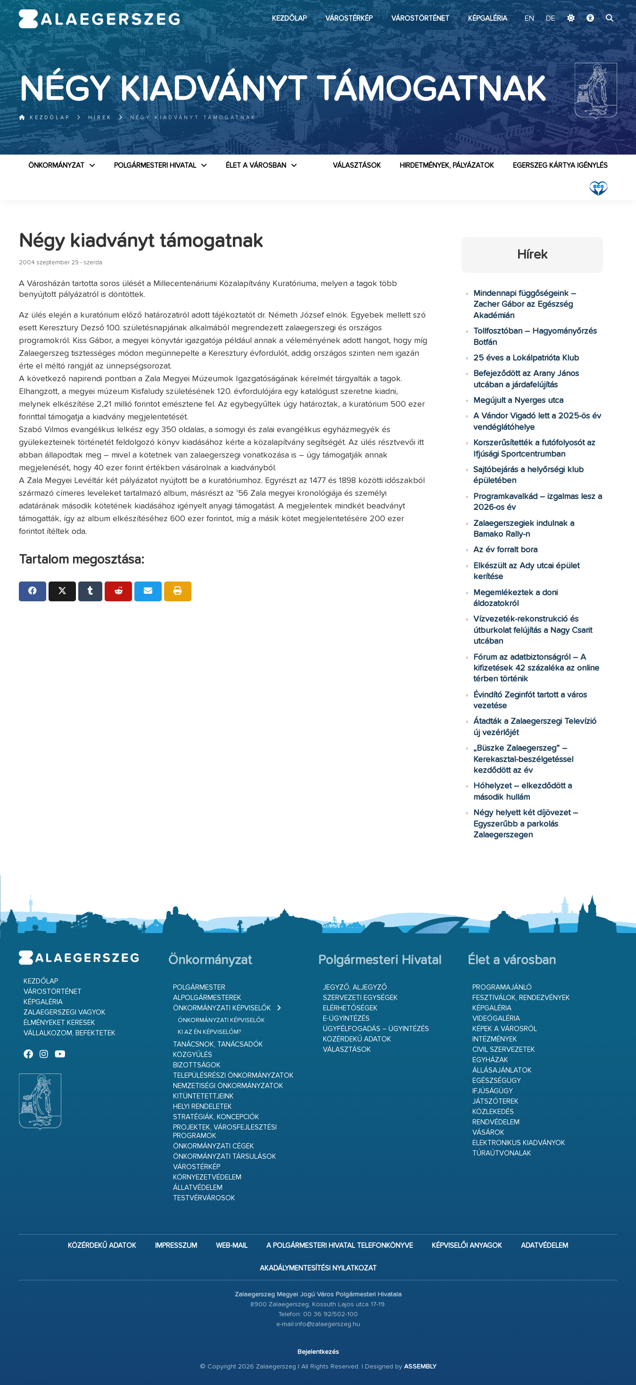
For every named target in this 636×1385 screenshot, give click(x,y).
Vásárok (488, 1132)
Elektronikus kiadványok (518, 1143)
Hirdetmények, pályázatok (447, 165)
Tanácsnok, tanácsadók (218, 1044)
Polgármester (199, 987)
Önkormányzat (56, 165)
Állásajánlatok (502, 1070)
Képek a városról (504, 1029)
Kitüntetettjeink (203, 1096)
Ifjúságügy (492, 1091)
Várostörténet (420, 18)
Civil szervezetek (503, 1049)
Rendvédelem (496, 1122)
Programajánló (502, 987)
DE (550, 19)
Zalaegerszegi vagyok (65, 1012)
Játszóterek (495, 1101)
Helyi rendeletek (202, 1106)
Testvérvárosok (204, 1198)
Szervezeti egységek (360, 997)
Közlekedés (493, 1111)
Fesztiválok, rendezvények (521, 997)
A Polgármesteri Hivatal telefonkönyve (339, 1245)
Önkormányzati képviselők (222, 1008)
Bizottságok (197, 1065)
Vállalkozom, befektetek (70, 1033)
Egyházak (490, 1060)
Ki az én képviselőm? (209, 1032)
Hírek (100, 117)
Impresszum (176, 1245)
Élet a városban (256, 165)
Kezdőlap (289, 18)
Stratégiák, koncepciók (216, 1117)
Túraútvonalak (501, 1153)
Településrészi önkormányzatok (233, 1075)
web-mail (232, 1245)
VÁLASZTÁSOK (357, 165)
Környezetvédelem (207, 1177)
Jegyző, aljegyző (355, 987)
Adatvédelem (544, 1245)
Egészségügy (496, 1080)
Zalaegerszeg (99, 18)
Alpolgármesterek (207, 997)
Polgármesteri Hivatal (155, 165)
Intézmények (494, 1039)
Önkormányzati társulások (224, 1156)
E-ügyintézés (346, 1018)
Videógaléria (496, 1018)
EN (529, 19)
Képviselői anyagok (467, 1245)
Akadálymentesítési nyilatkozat (318, 1268)
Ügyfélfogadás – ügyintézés (376, 1029)
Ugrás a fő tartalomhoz (593, 4)
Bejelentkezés (318, 1352)
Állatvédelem (198, 1187)
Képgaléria (487, 18)
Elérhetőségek (350, 1008)
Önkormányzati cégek (213, 1146)
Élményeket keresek (59, 1022)
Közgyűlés (192, 1054)
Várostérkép (348, 18)
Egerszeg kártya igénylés (560, 165)
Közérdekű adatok (357, 1039)
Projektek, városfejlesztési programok (225, 1131)
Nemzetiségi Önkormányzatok (228, 1086)
